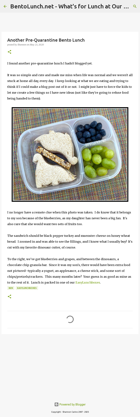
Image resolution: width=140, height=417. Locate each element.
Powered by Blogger (70, 404)
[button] (9, 52)
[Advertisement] (70, 365)
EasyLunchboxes (87, 282)
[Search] (135, 6)
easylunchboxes (27, 288)
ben (11, 288)
